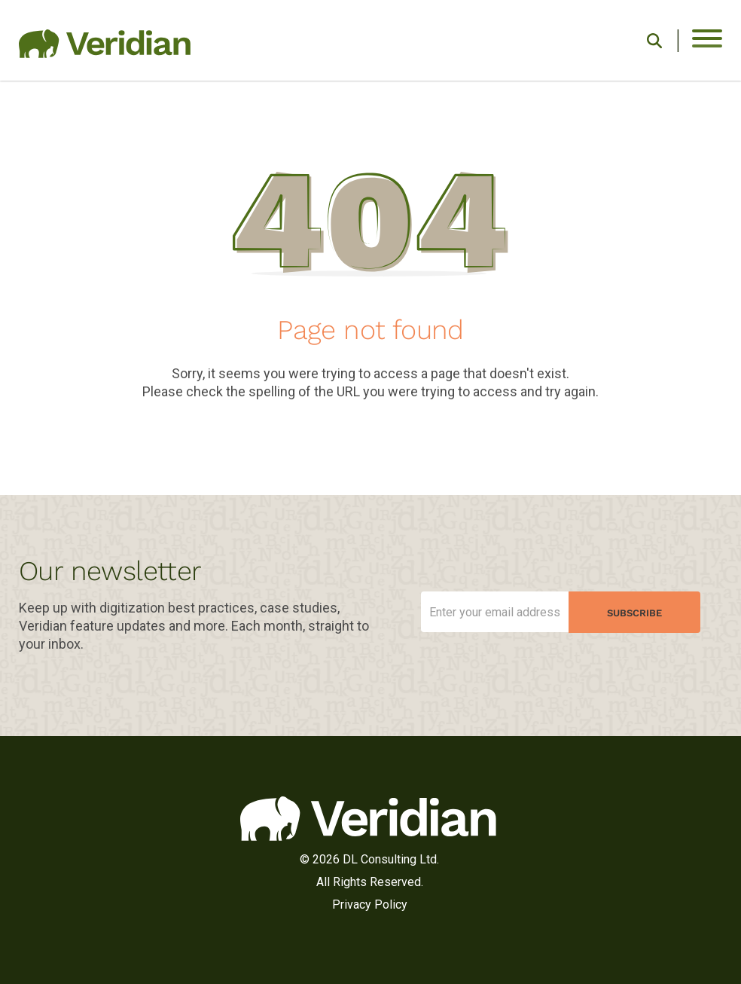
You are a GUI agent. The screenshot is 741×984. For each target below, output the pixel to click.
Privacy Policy (369, 904)
